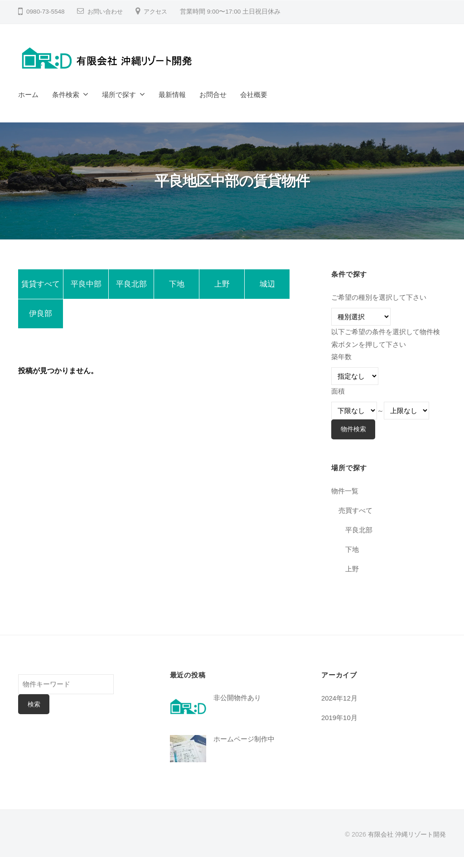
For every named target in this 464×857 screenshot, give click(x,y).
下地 (176, 285)
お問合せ (213, 94)
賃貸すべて (40, 285)
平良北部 (131, 285)
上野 (222, 285)
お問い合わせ (106, 11)
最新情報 (172, 94)
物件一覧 (344, 491)
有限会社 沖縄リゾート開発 (407, 834)
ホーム (28, 94)
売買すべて (355, 510)
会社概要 (253, 94)
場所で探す (119, 94)
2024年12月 (339, 697)
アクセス (159, 11)
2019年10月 (339, 717)
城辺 (267, 285)
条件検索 (65, 94)
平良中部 (86, 285)
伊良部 (40, 316)
